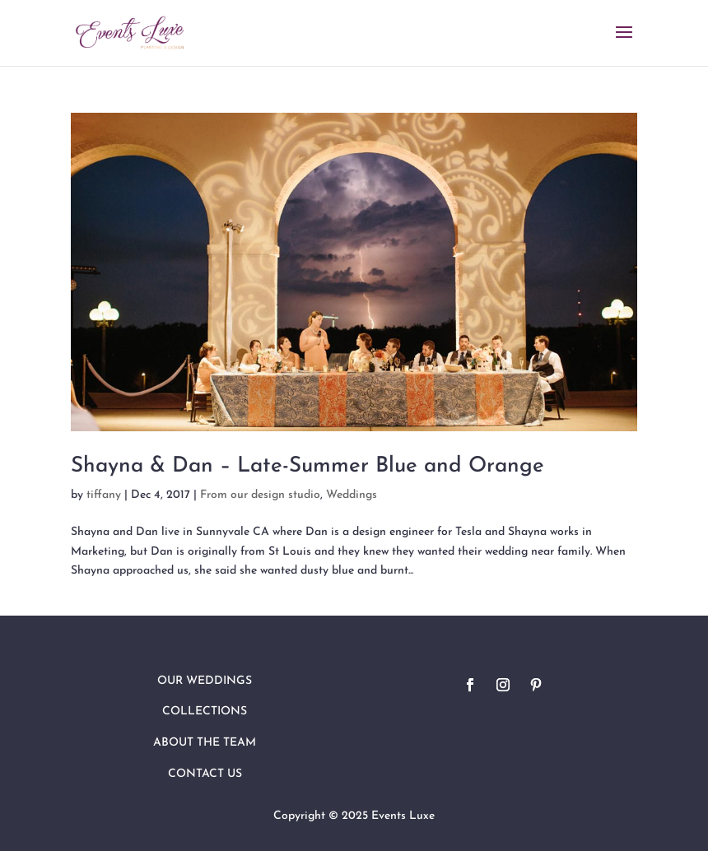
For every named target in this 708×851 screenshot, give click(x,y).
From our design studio (260, 495)
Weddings (351, 495)
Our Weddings (204, 681)
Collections (204, 711)
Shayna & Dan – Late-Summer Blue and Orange (307, 466)
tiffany (103, 495)
